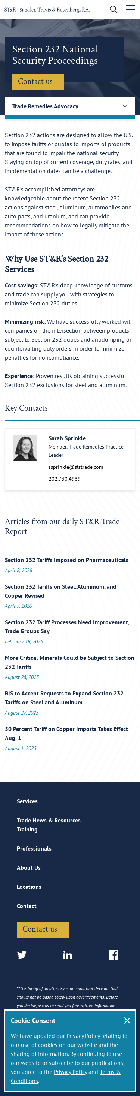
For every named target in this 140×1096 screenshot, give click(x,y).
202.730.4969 (65, 478)
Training (27, 829)
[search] (112, 10)
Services (27, 801)
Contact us (35, 81)
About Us (29, 867)
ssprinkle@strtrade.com (76, 467)
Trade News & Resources (49, 820)
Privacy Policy (70, 1071)
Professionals (34, 848)
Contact (27, 905)
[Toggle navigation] (131, 9)
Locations (29, 886)
